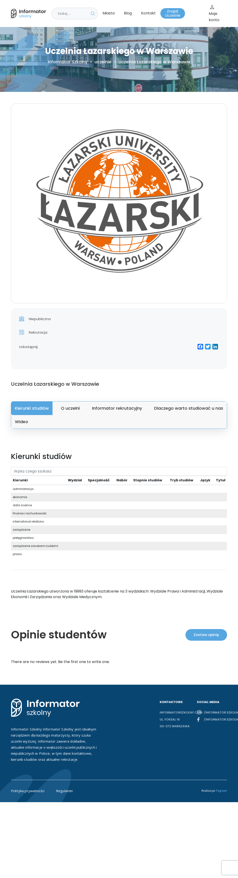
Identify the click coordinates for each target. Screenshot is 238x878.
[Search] (119, 471)
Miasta (108, 13)
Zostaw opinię (206, 634)
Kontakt (148, 13)
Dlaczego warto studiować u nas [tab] (188, 408)
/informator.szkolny (215, 712)
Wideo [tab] (21, 422)
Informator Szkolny (67, 61)
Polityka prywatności (27, 790)
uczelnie (103, 61)
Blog (128, 13)
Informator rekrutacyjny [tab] (117, 408)
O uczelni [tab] (70, 408)
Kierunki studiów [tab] (32, 408)
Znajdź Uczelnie (172, 13)
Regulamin (64, 790)
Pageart (221, 791)
